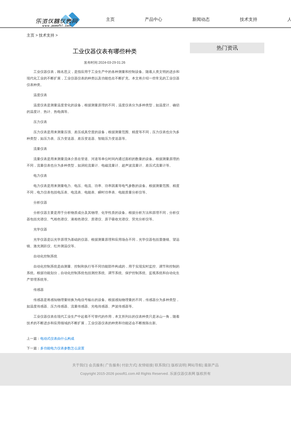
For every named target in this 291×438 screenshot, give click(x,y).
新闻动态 (201, 19)
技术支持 (248, 19)
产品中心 (153, 19)
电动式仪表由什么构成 (57, 338)
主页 (110, 19)
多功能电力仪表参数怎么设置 (62, 348)
